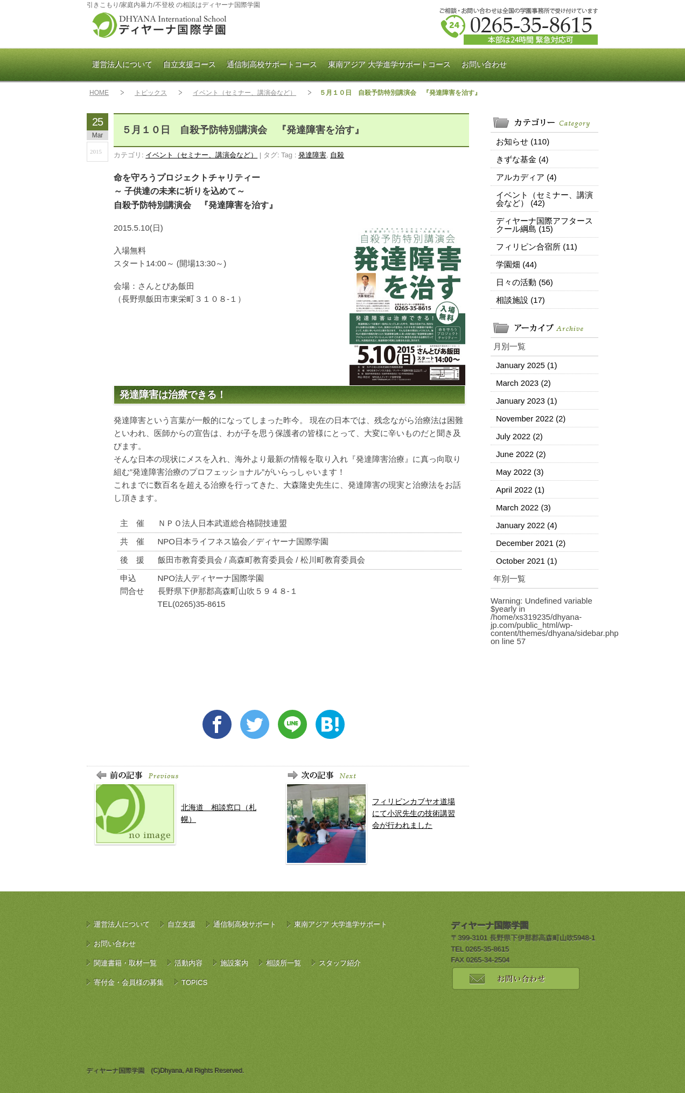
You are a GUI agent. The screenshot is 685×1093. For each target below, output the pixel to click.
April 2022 (520, 489)
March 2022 (523, 507)
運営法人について (122, 64)
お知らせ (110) (522, 141)
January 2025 (526, 365)
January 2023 (526, 400)
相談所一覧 (283, 963)
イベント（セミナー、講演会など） (244, 92)
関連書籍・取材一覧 (125, 963)
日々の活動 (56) (524, 282)
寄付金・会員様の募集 (129, 982)
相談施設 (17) (520, 300)
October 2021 (526, 560)
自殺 (337, 155)
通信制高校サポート (272, 64)
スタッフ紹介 (340, 963)
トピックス (151, 92)
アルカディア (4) (526, 177)
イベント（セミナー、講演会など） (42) (544, 198)
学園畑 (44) (516, 264)
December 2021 (530, 543)
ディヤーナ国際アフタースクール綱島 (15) (544, 224)
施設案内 (234, 963)
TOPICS (194, 982)
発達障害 (312, 155)
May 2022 (519, 471)
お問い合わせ (484, 64)
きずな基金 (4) (522, 159)
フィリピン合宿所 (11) (536, 246)
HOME (99, 92)
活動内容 (188, 963)
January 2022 (526, 525)
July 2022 (519, 436)
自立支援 (189, 64)
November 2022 (530, 418)
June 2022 (521, 454)
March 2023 (523, 383)
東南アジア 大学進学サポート (389, 64)
